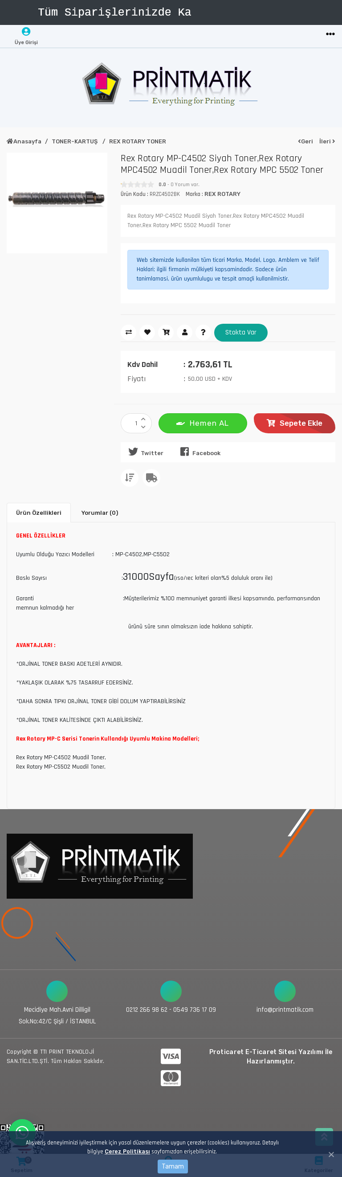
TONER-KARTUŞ (75, 141)
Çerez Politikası (127, 1151)
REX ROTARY (222, 194)
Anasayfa (24, 141)
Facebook (198, 451)
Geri (305, 141)
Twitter (144, 451)
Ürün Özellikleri (38, 512)
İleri (327, 141)
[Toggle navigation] (330, 34)
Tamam (173, 1166)
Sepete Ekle (294, 423)
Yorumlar (99, 512)
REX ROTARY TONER (137, 141)
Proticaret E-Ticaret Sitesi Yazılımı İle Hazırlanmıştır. (271, 1055)
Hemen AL (202, 422)
